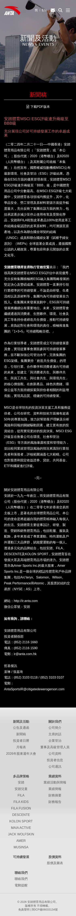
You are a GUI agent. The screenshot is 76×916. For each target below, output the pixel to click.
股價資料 (54, 857)
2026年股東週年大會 (21, 753)
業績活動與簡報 (55, 782)
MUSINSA (21, 847)
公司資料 (54, 753)
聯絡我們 (21, 872)
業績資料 (54, 776)
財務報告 (54, 802)
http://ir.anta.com (26, 601)
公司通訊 (54, 766)
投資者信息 (55, 760)
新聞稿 (21, 734)
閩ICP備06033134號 (45, 909)
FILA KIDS (21, 802)
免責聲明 (24, 909)
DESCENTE (21, 815)
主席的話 (54, 734)
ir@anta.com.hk (25, 654)
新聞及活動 (21, 721)
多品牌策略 (21, 776)
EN (44, 10)
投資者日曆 (21, 740)
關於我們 (54, 721)
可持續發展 (21, 857)
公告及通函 (21, 727)
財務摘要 (54, 795)
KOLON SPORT (21, 821)
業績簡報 (54, 789)
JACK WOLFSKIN (21, 834)
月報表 (21, 747)
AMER (21, 840)
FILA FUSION (21, 808)
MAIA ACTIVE (21, 827)
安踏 (21, 782)
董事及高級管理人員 (55, 747)
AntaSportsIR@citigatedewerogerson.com (34, 689)
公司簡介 (54, 727)
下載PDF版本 (40, 106)
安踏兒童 (21, 789)
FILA (21, 795)
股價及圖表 (55, 863)
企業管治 (54, 740)
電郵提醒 (21, 885)
